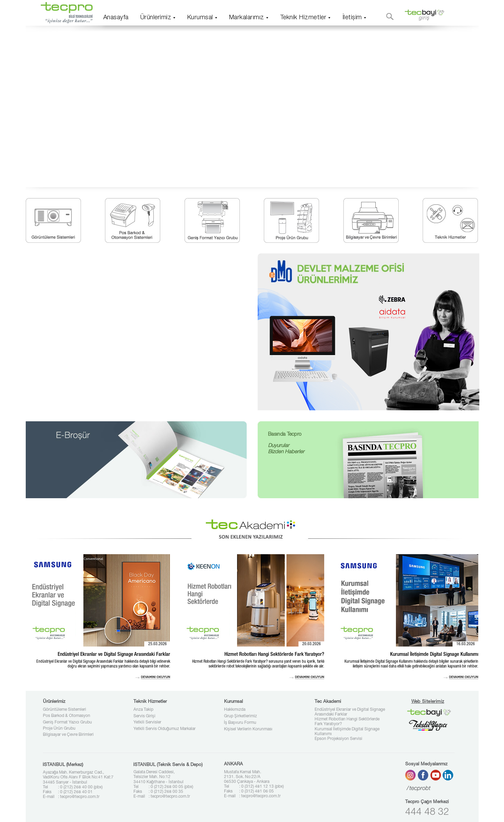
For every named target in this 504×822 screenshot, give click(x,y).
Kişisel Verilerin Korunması (248, 729)
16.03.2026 (465, 644)
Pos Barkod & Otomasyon (66, 716)
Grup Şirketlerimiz (240, 716)
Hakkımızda (234, 710)
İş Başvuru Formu (240, 723)
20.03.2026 (311, 644)
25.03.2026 (157, 644)
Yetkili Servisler (147, 722)
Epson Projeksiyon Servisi (338, 739)
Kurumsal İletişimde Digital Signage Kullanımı (347, 731)
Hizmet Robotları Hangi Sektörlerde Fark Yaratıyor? (347, 721)
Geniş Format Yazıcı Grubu (67, 722)
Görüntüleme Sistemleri (64, 710)
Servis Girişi (144, 716)
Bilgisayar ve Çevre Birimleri (68, 735)
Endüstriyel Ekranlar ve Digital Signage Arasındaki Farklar (350, 712)
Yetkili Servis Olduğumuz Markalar (164, 729)
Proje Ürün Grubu (59, 729)
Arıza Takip (143, 710)
